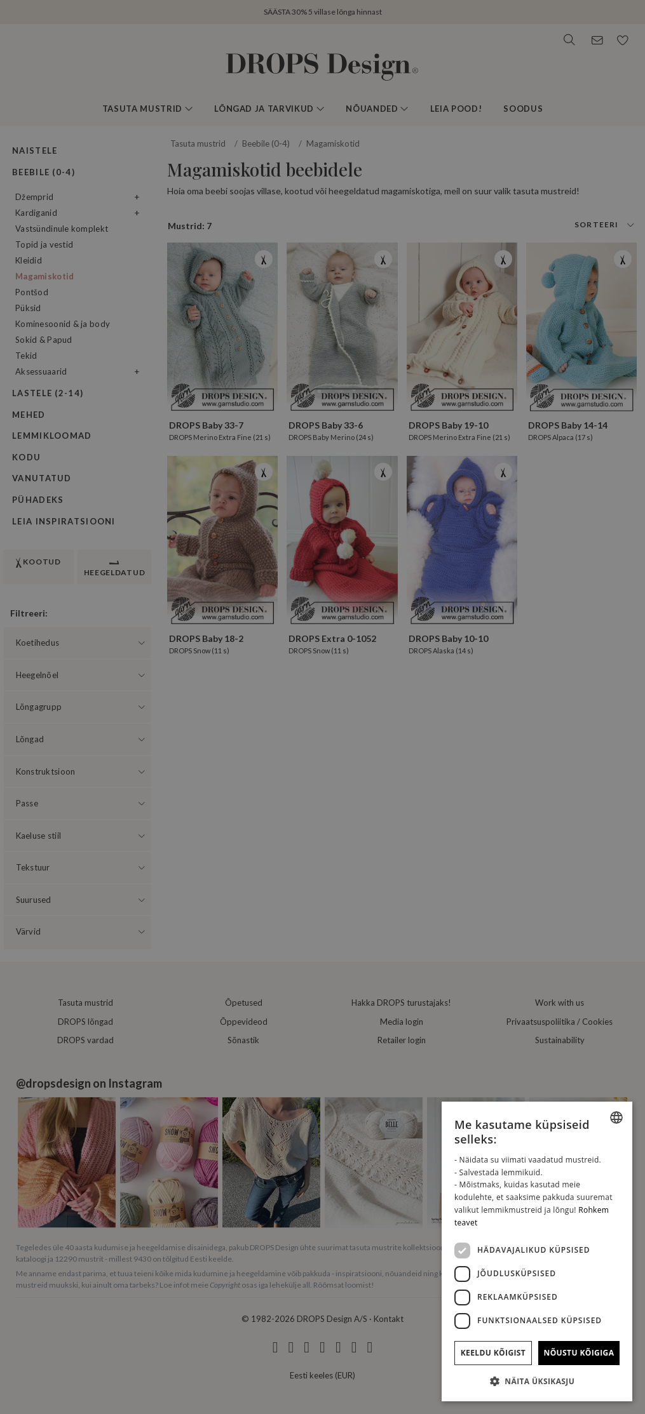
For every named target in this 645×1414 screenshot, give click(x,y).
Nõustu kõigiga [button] (579, 1352)
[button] (537, 1381)
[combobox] (616, 1117)
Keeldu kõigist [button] (493, 1352)
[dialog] (537, 1251)
